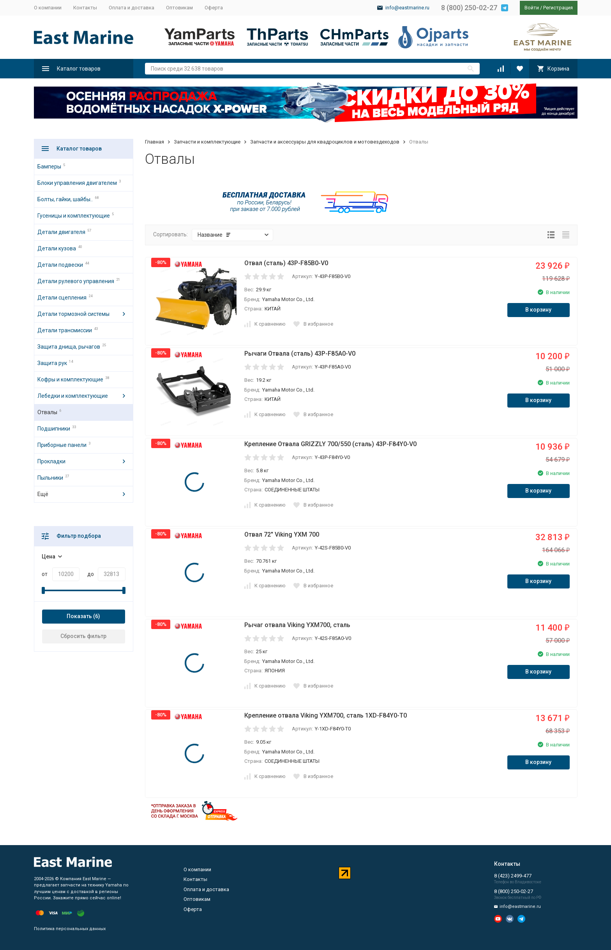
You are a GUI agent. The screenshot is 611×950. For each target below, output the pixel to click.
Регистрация (558, 8)
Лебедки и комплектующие (72, 396)
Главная (154, 142)
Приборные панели (62, 445)
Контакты (85, 8)
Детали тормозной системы (73, 314)
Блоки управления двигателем (77, 183)
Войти (531, 8)
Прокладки (51, 461)
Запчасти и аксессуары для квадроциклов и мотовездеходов (324, 142)
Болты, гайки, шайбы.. (65, 199)
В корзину (538, 310)
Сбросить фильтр (83, 636)
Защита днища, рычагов (68, 347)
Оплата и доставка (131, 8)
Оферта (214, 8)
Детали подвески (60, 265)
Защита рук (52, 363)
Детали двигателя (61, 232)
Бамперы (49, 166)
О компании (48, 8)
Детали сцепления (62, 297)
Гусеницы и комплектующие (73, 216)
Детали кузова (56, 248)
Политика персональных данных (70, 928)
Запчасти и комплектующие (207, 142)
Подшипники (53, 428)
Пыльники (50, 478)
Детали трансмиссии (64, 330)
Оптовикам (179, 8)
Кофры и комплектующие (70, 379)
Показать (79, 616)
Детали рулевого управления (75, 281)
